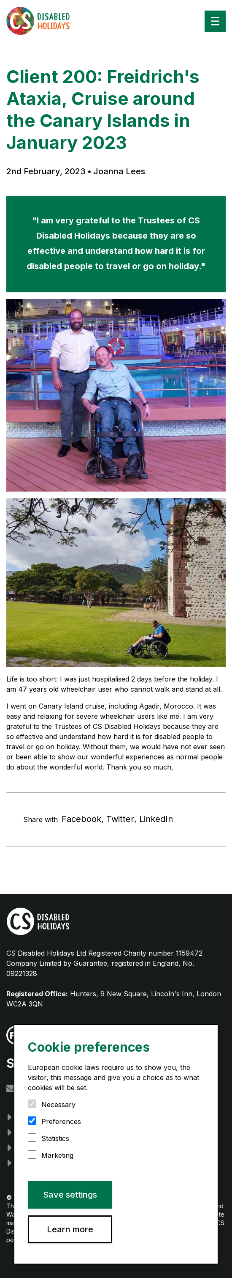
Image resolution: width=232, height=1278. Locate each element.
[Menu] (215, 21)
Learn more (70, 1229)
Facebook (81, 819)
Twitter (120, 819)
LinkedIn (156, 819)
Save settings (70, 1195)
